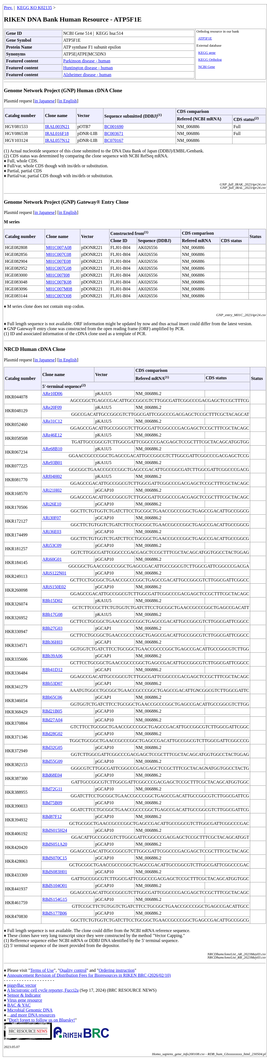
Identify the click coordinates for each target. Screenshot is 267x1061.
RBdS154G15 (54, 899)
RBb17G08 (52, 614)
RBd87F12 (52, 816)
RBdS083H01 (54, 871)
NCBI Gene (206, 67)
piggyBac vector (21, 985)
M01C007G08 (58, 268)
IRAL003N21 (57, 126)
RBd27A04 (52, 720)
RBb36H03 (52, 642)
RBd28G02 (52, 733)
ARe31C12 (52, 421)
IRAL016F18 (57, 133)
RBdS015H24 (54, 830)
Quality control (73, 970)
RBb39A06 (52, 655)
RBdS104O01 (54, 885)
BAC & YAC (19, 1005)
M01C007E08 (58, 261)
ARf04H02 (52, 476)
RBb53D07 (52, 683)
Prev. (8, 7)
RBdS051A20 (54, 844)
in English (68, 101)
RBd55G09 (52, 761)
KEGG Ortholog (210, 60)
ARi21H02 (52, 490)
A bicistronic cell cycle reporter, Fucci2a (43, 990)
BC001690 (113, 126)
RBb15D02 (52, 600)
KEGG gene (207, 53)
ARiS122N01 (54, 573)
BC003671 (113, 133)
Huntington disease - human (88, 67)
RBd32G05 (52, 747)
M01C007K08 (58, 282)
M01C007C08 (58, 254)
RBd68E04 (52, 775)
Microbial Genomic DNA (29, 1010)
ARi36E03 (51, 531)
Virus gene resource (24, 1000)
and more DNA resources (32, 1015)
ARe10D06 (52, 393)
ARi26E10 (51, 504)
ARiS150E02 (54, 586)
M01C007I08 (58, 275)
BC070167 (113, 140)
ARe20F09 (52, 407)
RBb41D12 (52, 669)
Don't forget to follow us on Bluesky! (42, 1020)
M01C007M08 (59, 289)
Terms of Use (42, 970)
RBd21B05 (52, 711)
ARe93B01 (52, 462)
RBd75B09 (52, 802)
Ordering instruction (117, 970)
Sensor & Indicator (24, 995)
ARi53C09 (51, 545)
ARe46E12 (52, 435)
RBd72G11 (52, 789)
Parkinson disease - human (86, 61)
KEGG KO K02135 (34, 7)
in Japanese (44, 101)
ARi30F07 (51, 517)
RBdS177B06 (54, 913)
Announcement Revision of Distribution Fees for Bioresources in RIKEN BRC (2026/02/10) (89, 975)
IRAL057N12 (57, 140)
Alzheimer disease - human (87, 74)
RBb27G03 (52, 628)
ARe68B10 (52, 448)
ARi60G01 (52, 559)
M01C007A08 (58, 247)
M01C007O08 (58, 295)
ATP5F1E (205, 38)
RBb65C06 (52, 697)
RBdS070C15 (54, 858)
